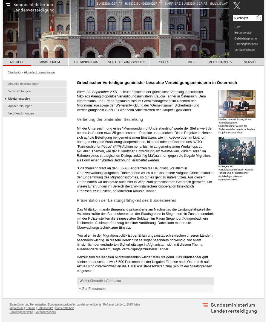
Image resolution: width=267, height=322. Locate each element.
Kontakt (30, 308)
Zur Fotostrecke (94, 289)
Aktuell (17, 62)
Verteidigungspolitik (127, 62)
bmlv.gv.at (219, 3)
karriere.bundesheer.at (186, 3)
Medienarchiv (220, 62)
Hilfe (237, 27)
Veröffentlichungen (21, 113)
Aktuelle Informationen (23, 83)
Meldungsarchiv (19, 98)
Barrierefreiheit (64, 308)
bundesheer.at (109, 3)
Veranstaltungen (19, 91)
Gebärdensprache (245, 38)
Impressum (17, 308)
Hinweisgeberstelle (246, 44)
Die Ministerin (86, 62)
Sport (164, 62)
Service (251, 62)
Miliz (192, 62)
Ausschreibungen (20, 106)
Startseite (14, 72)
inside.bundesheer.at (143, 3)
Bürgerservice (243, 32)
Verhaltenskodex (244, 49)
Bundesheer (37, 9)
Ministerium (49, 62)
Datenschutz (45, 308)
